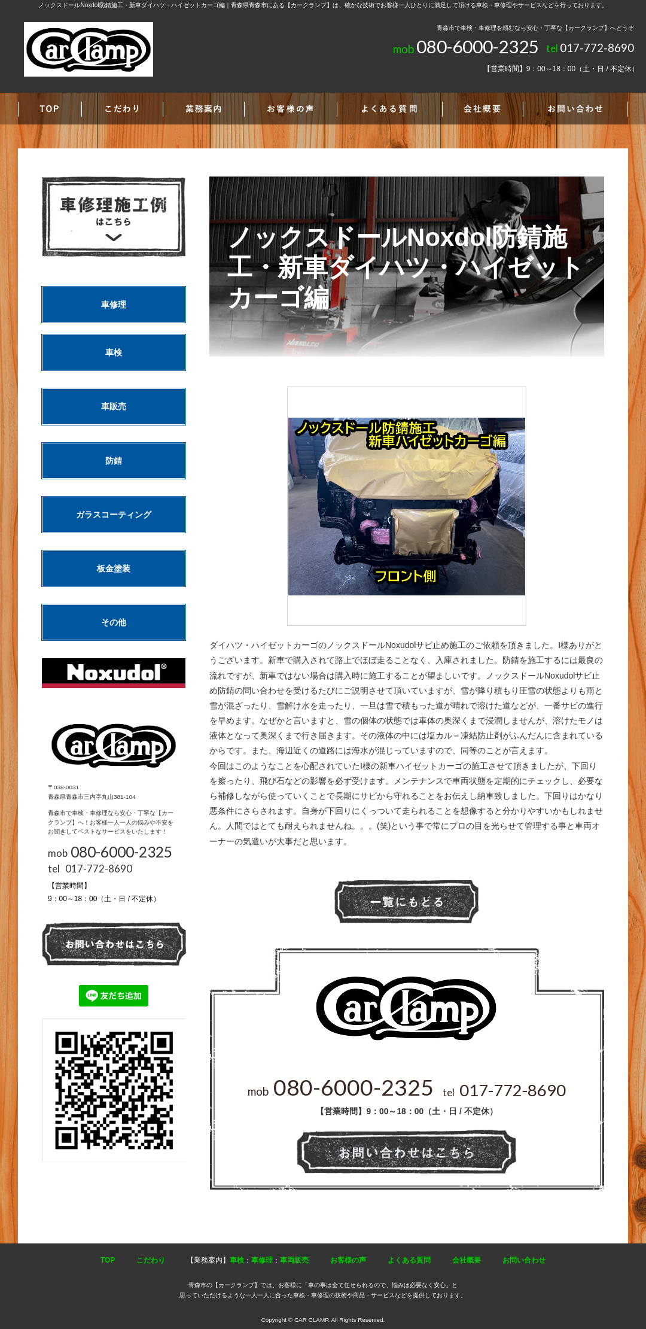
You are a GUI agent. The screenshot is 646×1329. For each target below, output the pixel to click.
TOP (107, 1260)
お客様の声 (348, 1260)
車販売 (113, 406)
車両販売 (294, 1260)
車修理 (113, 304)
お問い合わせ (524, 1260)
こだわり (150, 1260)
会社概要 (466, 1260)
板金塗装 (113, 568)
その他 (113, 622)
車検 (113, 352)
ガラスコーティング (113, 514)
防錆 (113, 461)
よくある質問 (409, 1260)
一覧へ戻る (406, 902)
